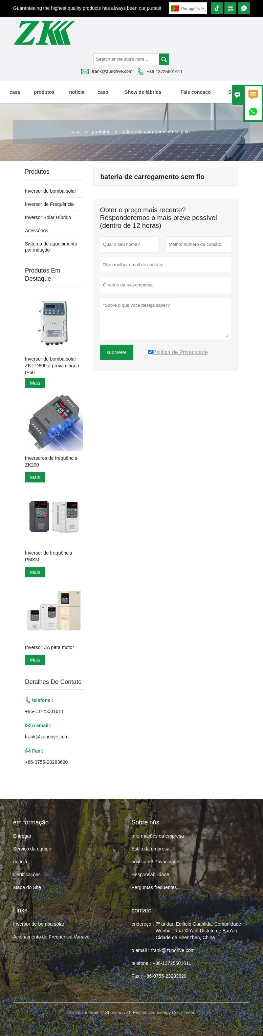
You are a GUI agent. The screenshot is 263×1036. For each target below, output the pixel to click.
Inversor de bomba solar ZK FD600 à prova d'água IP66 (52, 365)
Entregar (22, 836)
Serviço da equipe (32, 848)
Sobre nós (239, 92)
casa (14, 92)
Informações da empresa (157, 836)
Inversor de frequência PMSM (48, 556)
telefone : (141, 963)
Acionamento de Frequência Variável (52, 937)
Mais (35, 383)
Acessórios (36, 230)
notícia (76, 92)
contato (141, 910)
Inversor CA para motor (49, 647)
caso (102, 92)
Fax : (136, 976)
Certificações (27, 874)
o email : (140, 950)
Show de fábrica (143, 92)
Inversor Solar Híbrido (48, 217)
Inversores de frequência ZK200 (51, 461)
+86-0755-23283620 (46, 762)
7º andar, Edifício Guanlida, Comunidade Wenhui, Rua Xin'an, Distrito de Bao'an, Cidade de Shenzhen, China (198, 930)
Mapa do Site (27, 887)
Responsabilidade (150, 874)
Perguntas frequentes (154, 887)
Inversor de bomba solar (50, 191)
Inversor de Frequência (49, 204)
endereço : (142, 924)
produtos (44, 92)
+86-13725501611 (164, 71)
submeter (116, 352)
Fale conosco (195, 92)
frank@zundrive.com (112, 71)
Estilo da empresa (150, 848)
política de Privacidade (155, 861)
